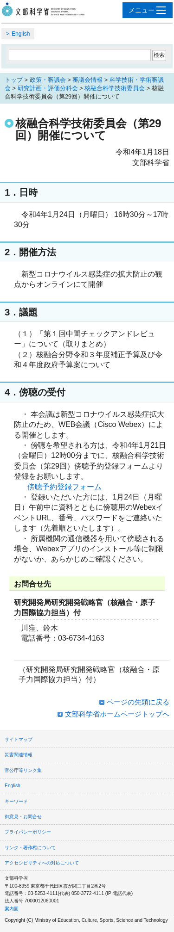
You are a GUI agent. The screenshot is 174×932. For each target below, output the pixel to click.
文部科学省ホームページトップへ (117, 714)
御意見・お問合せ (23, 816)
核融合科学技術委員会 (114, 88)
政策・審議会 (48, 79)
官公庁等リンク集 (23, 770)
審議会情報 (87, 79)
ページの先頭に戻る (138, 702)
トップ (14, 79)
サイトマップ (18, 739)
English (21, 34)
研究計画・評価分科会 (48, 88)
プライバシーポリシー (28, 831)
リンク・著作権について (30, 847)
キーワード (16, 801)
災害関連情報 (18, 754)
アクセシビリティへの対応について (42, 862)
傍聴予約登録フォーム (64, 487)
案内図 (12, 908)
